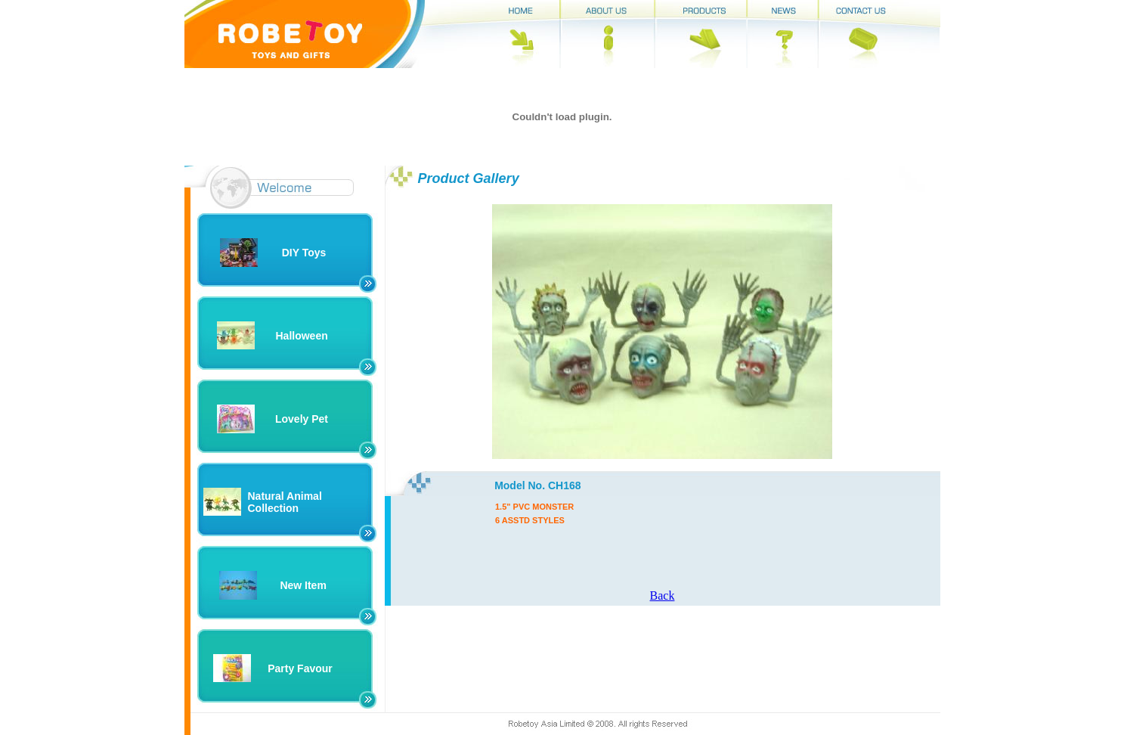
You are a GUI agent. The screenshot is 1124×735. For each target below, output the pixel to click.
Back (662, 595)
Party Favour (300, 668)
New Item (303, 585)
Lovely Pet (301, 419)
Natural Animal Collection (285, 502)
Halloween (302, 336)
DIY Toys (304, 253)
